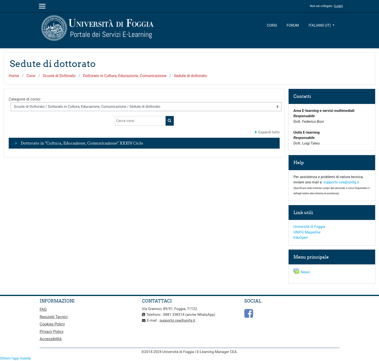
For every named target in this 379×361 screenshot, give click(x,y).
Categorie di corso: (25, 99)
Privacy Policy (52, 331)
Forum (293, 25)
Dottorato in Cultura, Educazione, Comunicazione (125, 75)
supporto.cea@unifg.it (341, 182)
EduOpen (300, 237)
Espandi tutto (269, 132)
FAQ (43, 309)
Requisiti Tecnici (54, 317)
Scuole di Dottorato (59, 75)
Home (14, 75)
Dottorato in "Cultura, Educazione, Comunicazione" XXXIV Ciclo (82, 143)
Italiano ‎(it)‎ (320, 25)
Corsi (272, 25)
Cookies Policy (52, 324)
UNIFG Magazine (307, 232)
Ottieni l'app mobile (15, 358)
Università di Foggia (309, 226)
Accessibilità (51, 339)
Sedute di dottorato (190, 75)
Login (338, 6)
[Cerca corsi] (140, 121)
